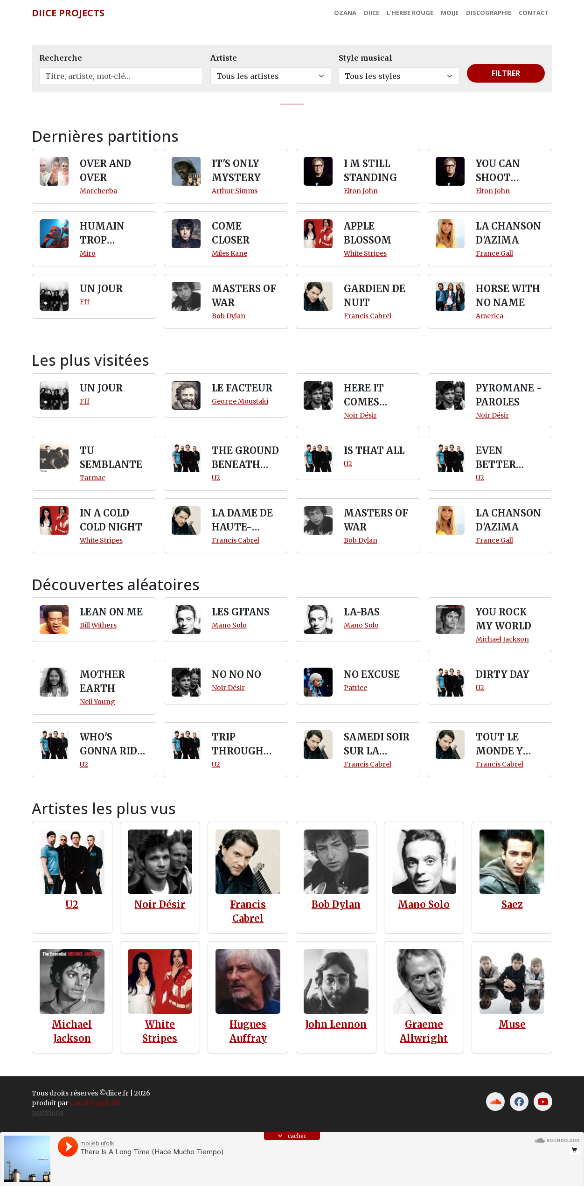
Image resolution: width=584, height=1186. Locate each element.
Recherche (60, 58)
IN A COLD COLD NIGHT (111, 520)
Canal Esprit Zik (95, 1103)
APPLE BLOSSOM (367, 233)
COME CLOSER (231, 233)
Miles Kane (229, 253)
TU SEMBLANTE (111, 457)
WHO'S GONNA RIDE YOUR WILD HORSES (111, 744)
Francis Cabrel (367, 316)
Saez (512, 904)
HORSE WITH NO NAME (508, 295)
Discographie (488, 12)
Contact (534, 12)
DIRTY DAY (502, 674)
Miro (88, 253)
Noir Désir (360, 415)
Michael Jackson (502, 639)
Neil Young (97, 702)
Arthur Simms (234, 191)
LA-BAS (362, 612)
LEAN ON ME (111, 612)
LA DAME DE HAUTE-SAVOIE (242, 520)
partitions (47, 1113)
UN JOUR (101, 288)
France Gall (494, 253)
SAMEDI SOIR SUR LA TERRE (377, 744)
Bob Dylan (228, 316)
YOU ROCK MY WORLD (503, 619)
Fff (85, 302)
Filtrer (506, 73)
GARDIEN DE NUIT (374, 295)
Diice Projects (68, 13)
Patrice (355, 688)
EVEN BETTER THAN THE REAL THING (507, 458)
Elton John (361, 191)
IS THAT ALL (374, 450)
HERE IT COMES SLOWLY (364, 395)
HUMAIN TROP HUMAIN (102, 233)
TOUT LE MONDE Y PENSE (499, 744)
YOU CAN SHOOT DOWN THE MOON (503, 171)
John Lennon (336, 1024)
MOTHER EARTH (102, 681)
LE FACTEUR (242, 388)
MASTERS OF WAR (244, 295)
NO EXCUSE (372, 674)
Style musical (365, 58)
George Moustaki (240, 401)
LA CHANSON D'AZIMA (508, 233)
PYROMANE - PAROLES (509, 395)
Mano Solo (229, 625)
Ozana (345, 12)
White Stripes (365, 253)
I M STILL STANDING (370, 170)
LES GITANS (241, 612)
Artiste (223, 58)
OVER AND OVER (105, 170)
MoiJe (450, 12)
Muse (512, 1024)
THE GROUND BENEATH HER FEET (245, 458)
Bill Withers (98, 625)
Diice (371, 12)
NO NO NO (236, 674)
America (489, 316)
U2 (216, 478)
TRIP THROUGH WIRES (238, 744)
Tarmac (92, 478)
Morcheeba (98, 191)
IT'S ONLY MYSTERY (236, 170)
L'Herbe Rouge (410, 12)
